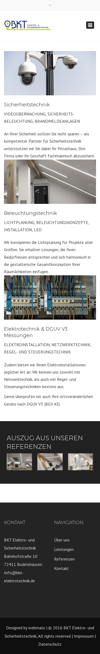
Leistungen (64, 549)
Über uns (62, 540)
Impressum (84, 636)
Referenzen (64, 559)
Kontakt (61, 568)
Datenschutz (50, 644)
